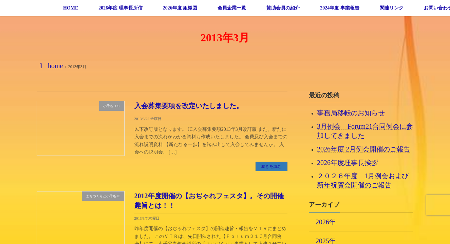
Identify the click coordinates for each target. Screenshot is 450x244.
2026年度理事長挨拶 (347, 162)
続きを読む (271, 166)
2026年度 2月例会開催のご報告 (363, 148)
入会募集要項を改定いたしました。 (188, 105)
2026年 (326, 221)
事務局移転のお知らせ (351, 113)
